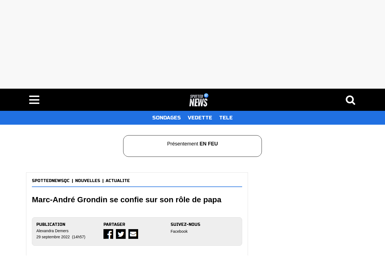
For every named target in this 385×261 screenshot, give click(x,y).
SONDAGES (166, 118)
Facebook (179, 231)
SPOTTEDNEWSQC (51, 180)
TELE (226, 118)
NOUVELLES (87, 180)
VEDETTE (200, 118)
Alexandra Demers (52, 231)
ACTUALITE (118, 180)
